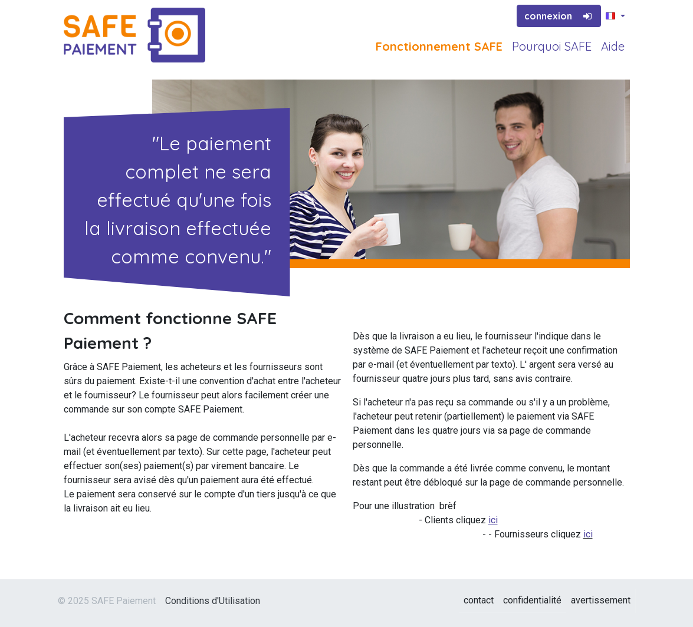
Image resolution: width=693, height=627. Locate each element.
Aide (613, 46)
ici (588, 534)
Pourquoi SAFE (552, 46)
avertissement (600, 600)
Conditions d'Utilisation (212, 600)
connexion (559, 16)
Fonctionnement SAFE (439, 46)
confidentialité (532, 600)
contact (479, 600)
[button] (615, 16)
